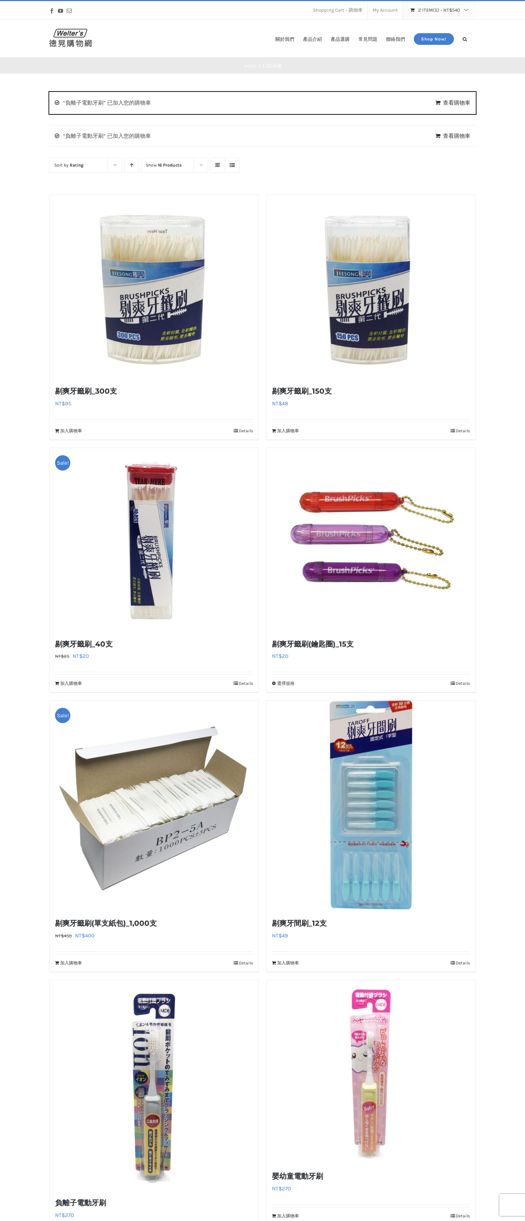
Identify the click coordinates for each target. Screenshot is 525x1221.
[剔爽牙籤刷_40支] (154, 539)
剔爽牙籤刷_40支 (84, 644)
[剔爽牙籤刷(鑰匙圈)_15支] (371, 539)
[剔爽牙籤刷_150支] (371, 286)
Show (164, 165)
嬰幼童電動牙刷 (297, 1176)
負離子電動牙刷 (80, 1202)
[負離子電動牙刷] (154, 1084)
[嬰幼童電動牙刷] (371, 1071)
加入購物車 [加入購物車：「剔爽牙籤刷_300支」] (71, 430)
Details (246, 430)
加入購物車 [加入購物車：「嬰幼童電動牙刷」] (288, 1215)
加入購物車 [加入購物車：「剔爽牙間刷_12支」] (288, 963)
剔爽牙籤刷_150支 (302, 391)
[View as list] (232, 165)
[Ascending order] (131, 165)
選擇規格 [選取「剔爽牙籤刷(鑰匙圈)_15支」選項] (286, 683)
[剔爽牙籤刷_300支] (154, 286)
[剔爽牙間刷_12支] (371, 805)
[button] (465, 38)
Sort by (68, 165)
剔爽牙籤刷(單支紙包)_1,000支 (106, 923)
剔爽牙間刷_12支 (299, 923)
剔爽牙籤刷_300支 (86, 391)
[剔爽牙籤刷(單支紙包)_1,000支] (154, 805)
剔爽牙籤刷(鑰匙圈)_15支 (313, 644)
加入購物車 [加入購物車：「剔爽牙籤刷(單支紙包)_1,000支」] (71, 963)
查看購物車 (456, 103)
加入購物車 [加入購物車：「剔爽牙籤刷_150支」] (288, 430)
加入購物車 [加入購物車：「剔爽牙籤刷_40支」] (71, 683)
